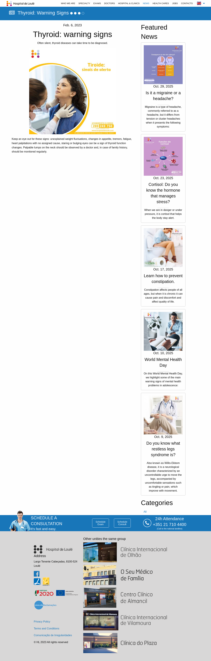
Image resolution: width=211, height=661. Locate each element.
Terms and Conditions (46, 628)
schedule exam (101, 523)
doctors (109, 3)
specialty (84, 3)
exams (97, 3)
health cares (161, 3)
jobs (175, 3)
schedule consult (122, 523)
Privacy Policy (42, 621)
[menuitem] (68, 3)
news (146, 3)
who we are (68, 3)
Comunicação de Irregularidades (53, 635)
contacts (187, 3)
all (145, 511)
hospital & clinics (129, 3)
